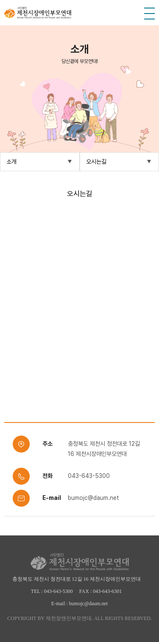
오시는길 (96, 161)
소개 (11, 161)
